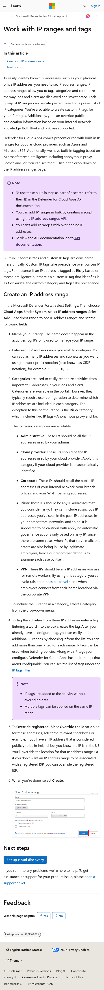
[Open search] (84, 6)
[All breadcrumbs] (7, 16)
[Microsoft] (52, 6)
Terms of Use (74, 977)
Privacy (8, 977)
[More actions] (96, 16)
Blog (59, 971)
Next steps (14, 67)
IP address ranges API (48, 218)
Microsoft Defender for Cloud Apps (40, 16)
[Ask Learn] (88, 16)
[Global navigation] (4, 6)
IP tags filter (21, 670)
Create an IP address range (25, 61)
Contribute (78, 971)
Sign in (95, 6)
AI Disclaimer (13, 971)
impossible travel (54, 581)
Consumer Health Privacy (39, 977)
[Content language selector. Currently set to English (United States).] (24, 949)
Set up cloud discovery (25, 859)
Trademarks (11, 984)
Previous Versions (39, 971)
